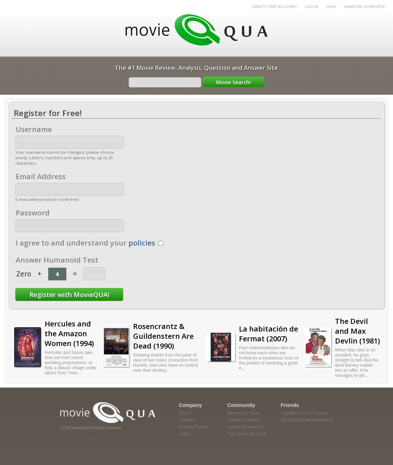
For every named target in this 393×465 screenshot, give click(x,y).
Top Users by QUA (246, 433)
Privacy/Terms (193, 426)
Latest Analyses (243, 420)
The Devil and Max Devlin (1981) (357, 331)
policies (141, 243)
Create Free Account (274, 6)
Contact (187, 420)
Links (184, 433)
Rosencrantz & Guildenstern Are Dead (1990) (163, 336)
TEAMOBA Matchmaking (307, 420)
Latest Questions (245, 426)
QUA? (331, 6)
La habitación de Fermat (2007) (268, 333)
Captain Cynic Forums (304, 413)
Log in (311, 6)
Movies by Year (243, 413)
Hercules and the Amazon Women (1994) (69, 333)
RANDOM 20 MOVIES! (364, 6)
